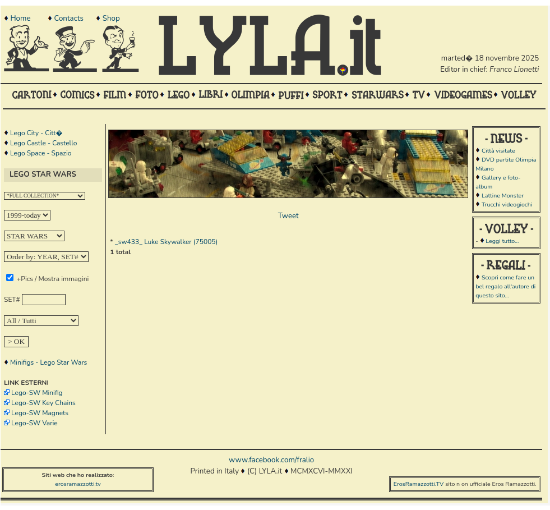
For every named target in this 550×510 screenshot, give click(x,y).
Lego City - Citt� (36, 132)
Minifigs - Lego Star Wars (48, 362)
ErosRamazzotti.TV (419, 484)
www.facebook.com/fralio (271, 460)
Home (20, 18)
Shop (111, 18)
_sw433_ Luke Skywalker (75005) (166, 241)
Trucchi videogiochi (507, 204)
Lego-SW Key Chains (43, 402)
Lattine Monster (503, 195)
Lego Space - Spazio (40, 153)
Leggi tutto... (502, 241)
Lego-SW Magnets (39, 412)
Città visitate (498, 150)
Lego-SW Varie (34, 423)
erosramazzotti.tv (78, 484)
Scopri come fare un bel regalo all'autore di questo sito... (505, 286)
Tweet (288, 216)
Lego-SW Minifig (37, 392)
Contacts (68, 18)
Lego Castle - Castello (43, 143)
